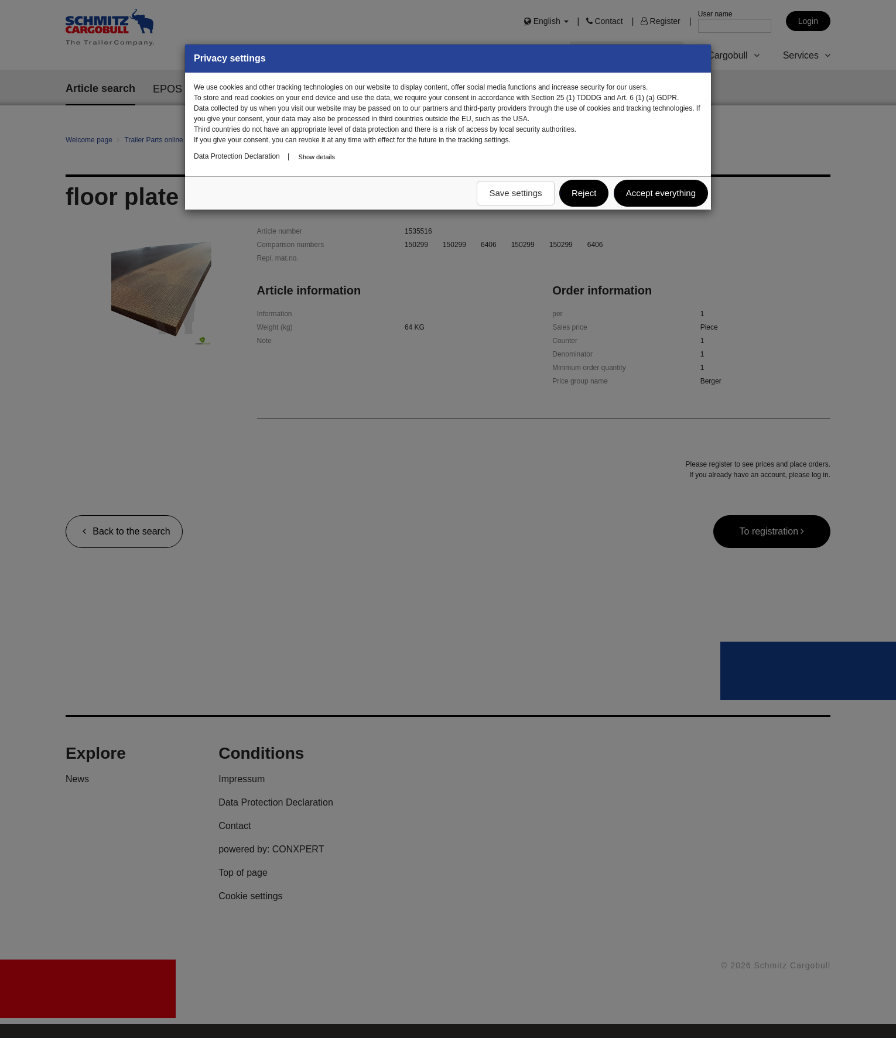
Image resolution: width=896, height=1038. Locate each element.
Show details (317, 156)
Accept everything (661, 193)
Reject (584, 193)
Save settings (515, 193)
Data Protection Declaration (237, 156)
